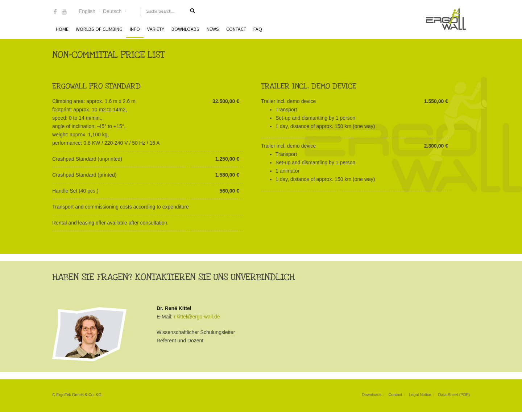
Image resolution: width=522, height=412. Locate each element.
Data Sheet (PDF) (454, 394)
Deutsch (112, 11)
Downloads (185, 29)
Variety (155, 29)
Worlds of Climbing (99, 29)
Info (135, 29)
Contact (236, 29)
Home (62, 29)
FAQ (257, 29)
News (213, 29)
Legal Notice (420, 394)
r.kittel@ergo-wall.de (197, 317)
